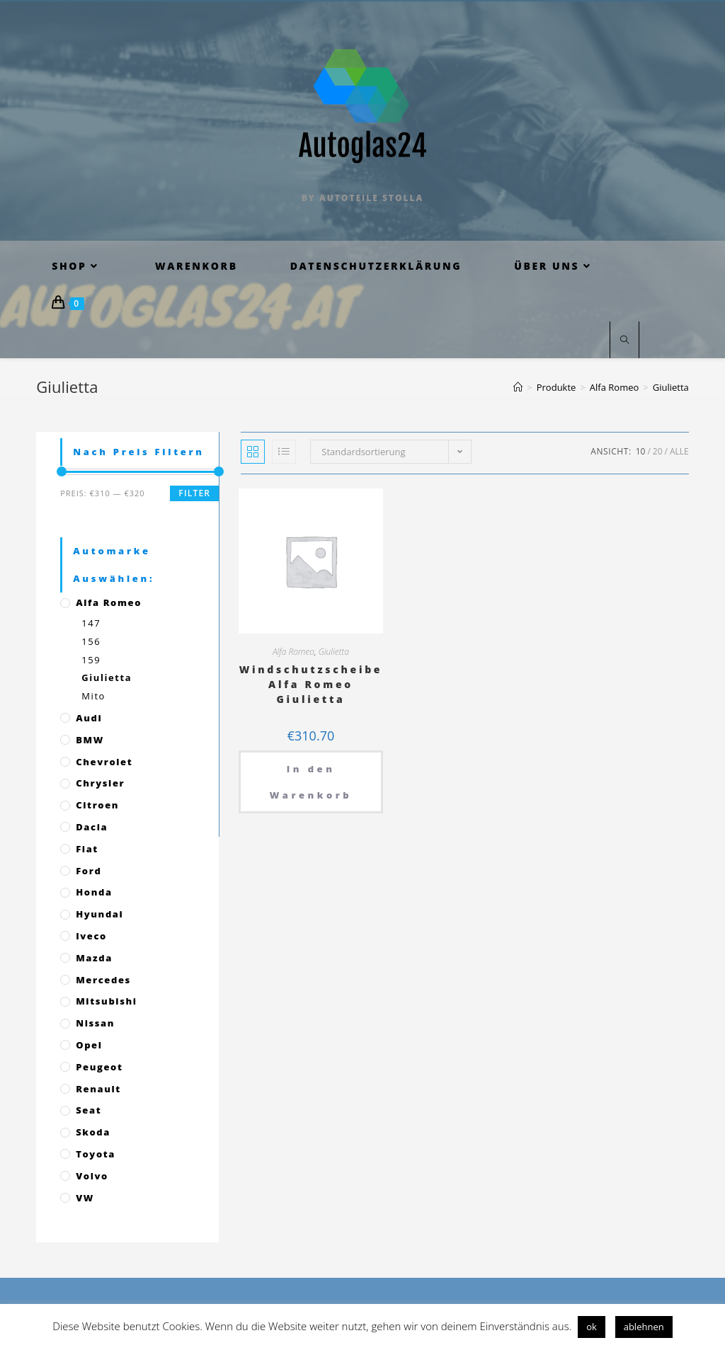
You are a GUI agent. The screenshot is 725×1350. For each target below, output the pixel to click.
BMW (90, 739)
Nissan (95, 1023)
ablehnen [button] (644, 1326)
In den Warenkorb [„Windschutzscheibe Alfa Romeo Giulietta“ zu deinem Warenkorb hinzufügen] (311, 781)
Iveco (91, 935)
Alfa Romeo (293, 652)
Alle (679, 451)
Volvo (92, 1175)
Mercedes (103, 979)
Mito (93, 696)
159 (91, 659)
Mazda (94, 957)
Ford (88, 870)
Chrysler (100, 783)
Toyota (95, 1154)
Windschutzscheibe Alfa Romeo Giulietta (311, 684)
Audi (89, 717)
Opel (89, 1045)
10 (641, 451)
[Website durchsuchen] (624, 340)
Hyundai (99, 914)
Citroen (97, 805)
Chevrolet (104, 761)
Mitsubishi (106, 1001)
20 (658, 451)
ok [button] (591, 1326)
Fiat (87, 848)
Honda (94, 892)
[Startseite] (518, 387)
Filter (194, 493)
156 (91, 641)
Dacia (92, 826)
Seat (88, 1110)
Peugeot (99, 1066)
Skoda (93, 1132)
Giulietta (334, 652)
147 (91, 623)
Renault (98, 1088)
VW (85, 1197)
